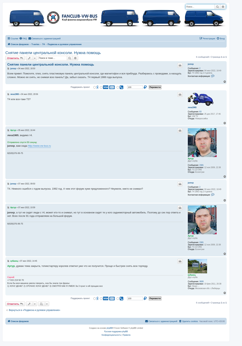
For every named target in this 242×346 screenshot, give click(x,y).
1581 (201, 165)
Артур (191, 159)
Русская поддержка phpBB (116, 331)
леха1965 (192, 107)
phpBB (109, 328)
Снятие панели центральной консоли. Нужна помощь (53, 53)
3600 (201, 281)
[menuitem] (23, 38)
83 (200, 112)
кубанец (192, 275)
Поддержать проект (80, 87)
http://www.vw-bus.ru (39, 145)
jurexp (191, 64)
